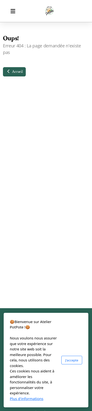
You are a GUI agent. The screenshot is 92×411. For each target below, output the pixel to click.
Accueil (14, 71)
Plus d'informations (26, 398)
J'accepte (71, 360)
